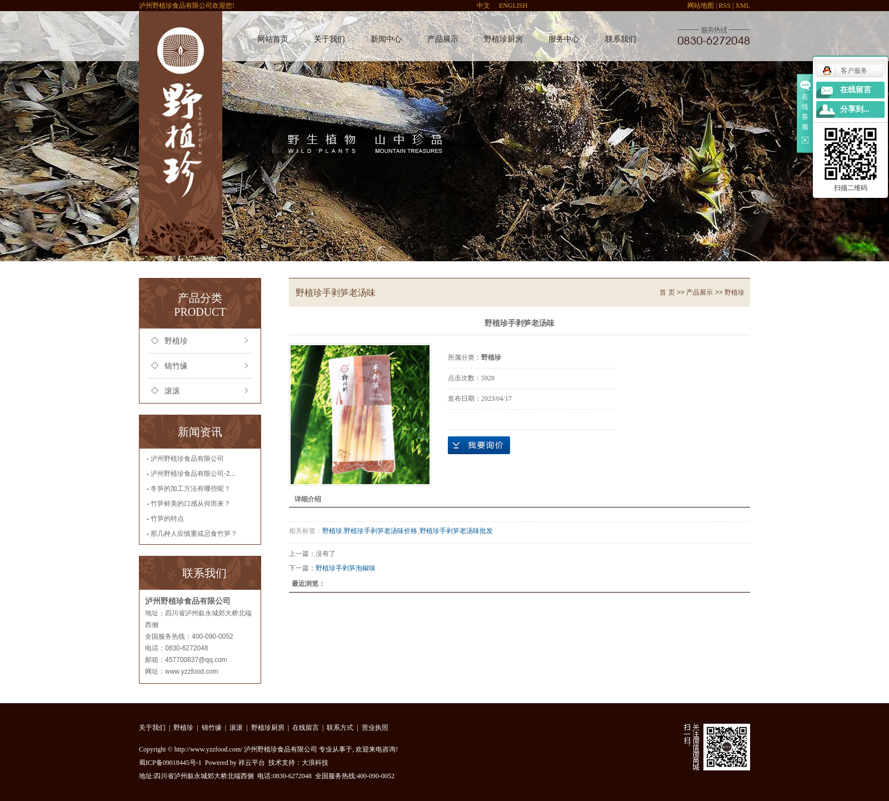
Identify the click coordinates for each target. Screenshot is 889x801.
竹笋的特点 (167, 519)
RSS (725, 5)
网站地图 (700, 5)
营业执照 (375, 728)
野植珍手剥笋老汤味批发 (456, 531)
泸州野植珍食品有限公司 (187, 458)
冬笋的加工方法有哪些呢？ (191, 488)
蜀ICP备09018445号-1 (170, 763)
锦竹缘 (176, 366)
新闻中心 (386, 39)
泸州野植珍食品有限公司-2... (193, 473)
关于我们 (329, 39)
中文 (483, 5)
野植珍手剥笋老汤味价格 (380, 531)
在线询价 (479, 445)
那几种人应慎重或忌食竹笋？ (194, 534)
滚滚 (172, 391)
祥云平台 (251, 763)
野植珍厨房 (503, 39)
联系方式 (340, 728)
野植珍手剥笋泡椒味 (346, 568)
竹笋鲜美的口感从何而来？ (191, 504)
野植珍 (176, 341)
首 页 (667, 292)
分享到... (855, 109)
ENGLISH (513, 5)
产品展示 (442, 39)
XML (742, 5)
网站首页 (272, 39)
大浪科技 (315, 763)
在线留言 (305, 728)
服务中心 (564, 39)
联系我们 (620, 39)
